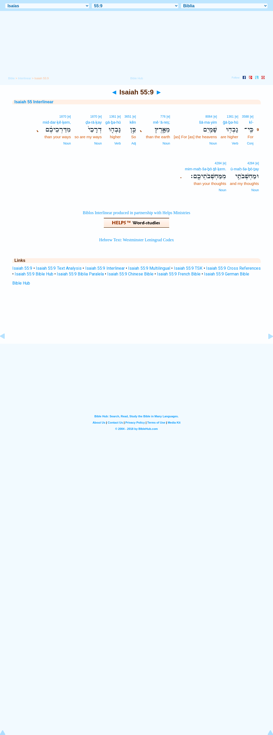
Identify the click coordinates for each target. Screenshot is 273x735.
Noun (213, 143)
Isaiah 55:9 (22, 268)
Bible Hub (21, 283)
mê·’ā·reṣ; (161, 122)
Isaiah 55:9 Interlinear (105, 268)
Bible (11, 78)
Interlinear (24, 78)
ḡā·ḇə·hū (230, 122)
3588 (245, 116)
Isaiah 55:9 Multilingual (149, 268)
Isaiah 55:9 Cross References (233, 268)
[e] (251, 116)
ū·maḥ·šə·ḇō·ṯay (244, 169)
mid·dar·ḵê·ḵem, (57, 122)
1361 (230, 116)
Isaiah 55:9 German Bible (226, 274)
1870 (93, 116)
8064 (209, 116)
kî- (251, 122)
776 (163, 116)
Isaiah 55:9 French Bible (179, 274)
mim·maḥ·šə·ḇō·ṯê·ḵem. (205, 169)
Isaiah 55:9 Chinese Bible (130, 274)
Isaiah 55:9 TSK (188, 268)
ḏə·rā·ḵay (94, 122)
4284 (250, 163)
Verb (235, 143)
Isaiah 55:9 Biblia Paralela (80, 274)
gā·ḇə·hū (113, 122)
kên (133, 122)
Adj (134, 143)
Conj (250, 143)
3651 (128, 116)
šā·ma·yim (208, 122)
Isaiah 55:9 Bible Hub (34, 274)
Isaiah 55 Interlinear (33, 102)
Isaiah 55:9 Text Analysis (59, 268)
